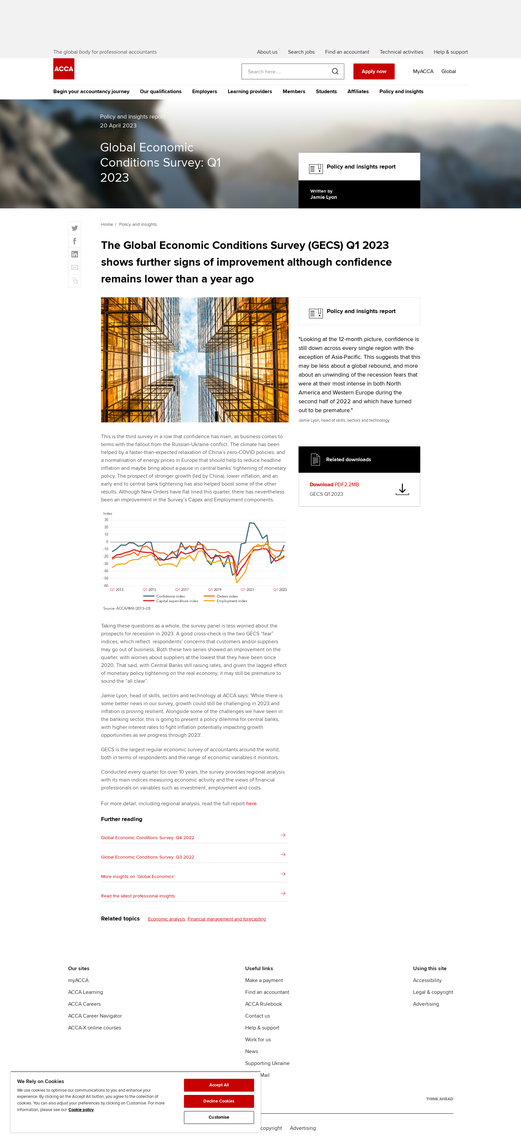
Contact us (257, 1016)
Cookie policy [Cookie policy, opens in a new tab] (81, 1109)
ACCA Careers (84, 1004)
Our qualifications (161, 91)
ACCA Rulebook (263, 1004)
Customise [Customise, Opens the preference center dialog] (219, 1117)
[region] (136, 1101)
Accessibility (427, 980)
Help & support (262, 1027)
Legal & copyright (433, 992)
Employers (204, 91)
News (251, 1051)
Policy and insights (401, 91)
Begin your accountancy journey (91, 91)
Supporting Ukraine (267, 1063)
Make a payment (264, 980)
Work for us (258, 1039)
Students (326, 91)
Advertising (426, 1004)
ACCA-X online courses (94, 1027)
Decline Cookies (218, 1101)
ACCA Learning (85, 992)
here (251, 803)
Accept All (219, 1085)
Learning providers (250, 91)
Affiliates (358, 91)
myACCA (78, 980)
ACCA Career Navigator (95, 1016)
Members (294, 91)
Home (107, 224)
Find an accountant (267, 992)
